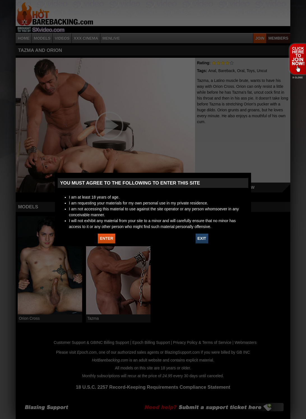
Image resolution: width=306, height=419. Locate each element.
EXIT (202, 238)
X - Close (297, 77)
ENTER (106, 238)
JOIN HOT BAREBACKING (297, 59)
